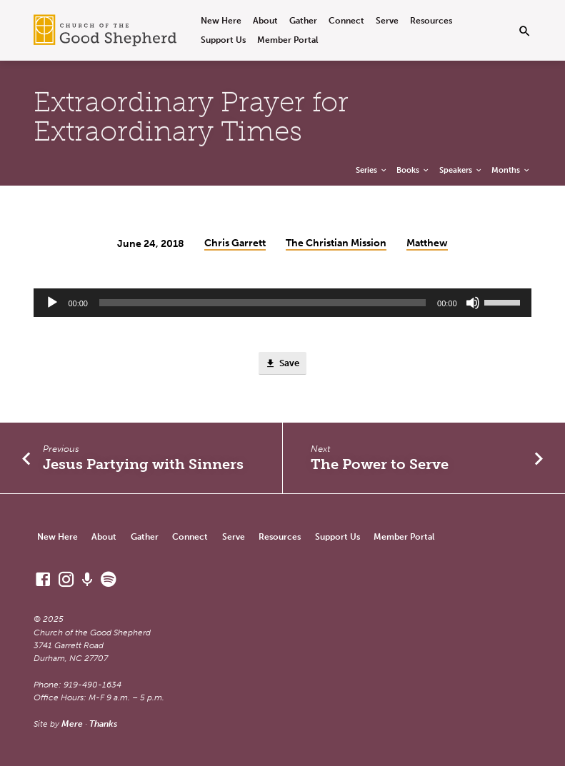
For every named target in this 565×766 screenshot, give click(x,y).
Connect (346, 20)
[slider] (262, 302)
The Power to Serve (380, 464)
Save (282, 363)
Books (413, 170)
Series (372, 170)
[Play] (52, 303)
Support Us (223, 39)
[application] (282, 302)
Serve (387, 20)
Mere (72, 723)
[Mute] (473, 303)
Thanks (103, 723)
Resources (431, 20)
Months (511, 170)
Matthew (427, 243)
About (265, 20)
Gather (303, 20)
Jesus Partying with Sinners (143, 464)
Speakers (461, 170)
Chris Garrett (235, 243)
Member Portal (287, 39)
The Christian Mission (336, 243)
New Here (221, 20)
